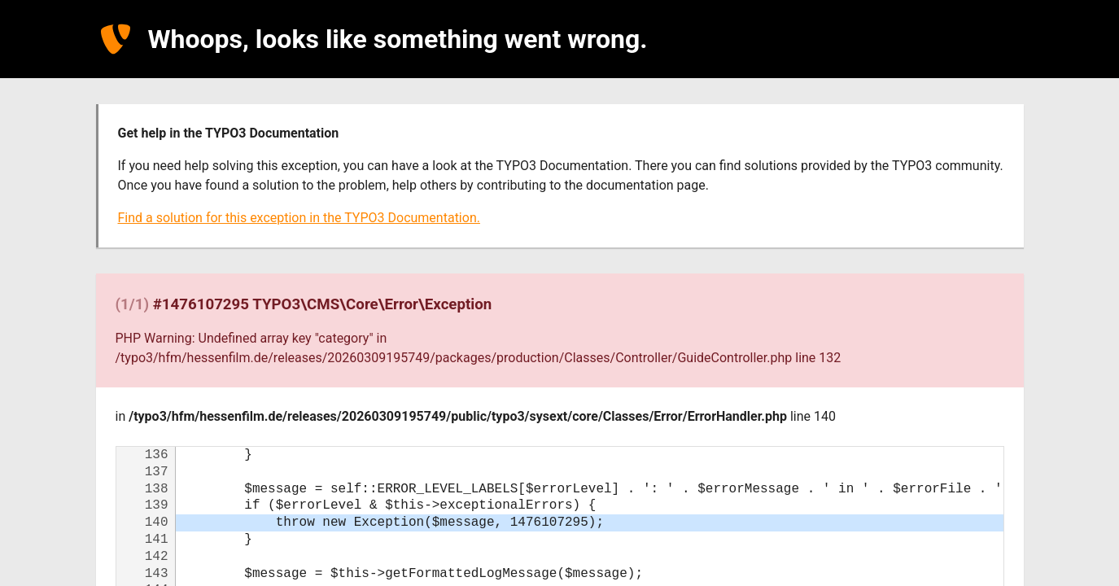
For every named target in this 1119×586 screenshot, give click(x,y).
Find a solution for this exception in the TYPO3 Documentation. (299, 217)
